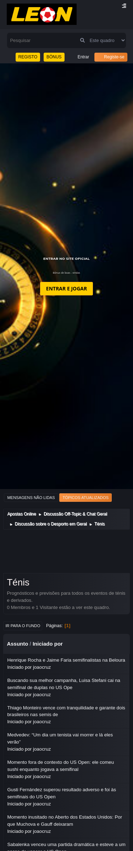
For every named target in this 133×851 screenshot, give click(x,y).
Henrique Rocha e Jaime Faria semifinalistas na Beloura (66, 660)
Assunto (17, 644)
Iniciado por (48, 644)
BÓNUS (54, 56)
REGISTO (28, 56)
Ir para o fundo (22, 626)
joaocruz (42, 667)
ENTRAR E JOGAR (66, 288)
